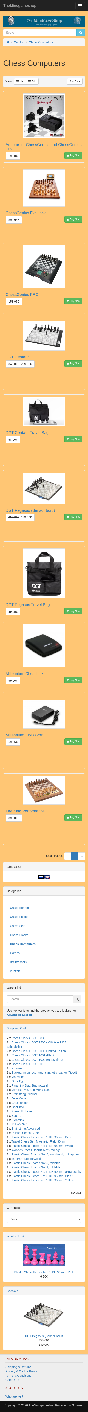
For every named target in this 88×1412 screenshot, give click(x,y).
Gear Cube (19, 1098)
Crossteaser (20, 1102)
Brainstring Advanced (26, 1128)
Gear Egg (18, 1081)
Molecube (18, 1077)
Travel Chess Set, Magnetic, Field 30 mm (38, 1141)
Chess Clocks (19, 935)
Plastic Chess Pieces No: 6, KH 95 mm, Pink (41, 1137)
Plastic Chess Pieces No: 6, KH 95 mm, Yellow (43, 1180)
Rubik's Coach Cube (25, 1133)
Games (15, 953)
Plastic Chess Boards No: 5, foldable (36, 1163)
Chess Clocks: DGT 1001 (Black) (34, 1055)
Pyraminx (18, 1120)
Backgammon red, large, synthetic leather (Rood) (44, 1072)
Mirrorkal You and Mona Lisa (31, 1090)
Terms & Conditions (18, 1375)
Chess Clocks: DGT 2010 (29, 1064)
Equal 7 (17, 1115)
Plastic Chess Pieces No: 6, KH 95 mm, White (42, 1146)
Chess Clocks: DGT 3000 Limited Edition (39, 1051)
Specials (12, 1291)
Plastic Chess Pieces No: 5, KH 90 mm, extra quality (46, 1171)
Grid (32, 81)
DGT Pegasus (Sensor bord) (44, 1336)
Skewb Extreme (22, 1111)
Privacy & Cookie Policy (21, 1371)
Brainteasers (18, 962)
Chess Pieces (19, 917)
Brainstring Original (24, 1094)
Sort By (74, 81)
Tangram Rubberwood (26, 1158)
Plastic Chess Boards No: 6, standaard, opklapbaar (46, 1154)
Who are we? (14, 1396)
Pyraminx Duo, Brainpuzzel (30, 1085)
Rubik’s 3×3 (19, 1124)
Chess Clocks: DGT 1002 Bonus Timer (37, 1059)
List (20, 81)
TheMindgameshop (19, 5)
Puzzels (15, 971)
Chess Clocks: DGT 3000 (29, 1038)
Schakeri (77, 1405)
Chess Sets (17, 926)
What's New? (15, 1236)
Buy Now (73, 155)
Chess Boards (19, 908)
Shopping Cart (16, 1028)
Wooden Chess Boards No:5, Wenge (36, 1150)
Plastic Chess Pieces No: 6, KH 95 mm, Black (42, 1176)
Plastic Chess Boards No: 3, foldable (36, 1167)
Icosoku (17, 1068)
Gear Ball (18, 1107)
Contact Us (12, 1380)
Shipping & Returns (18, 1367)
